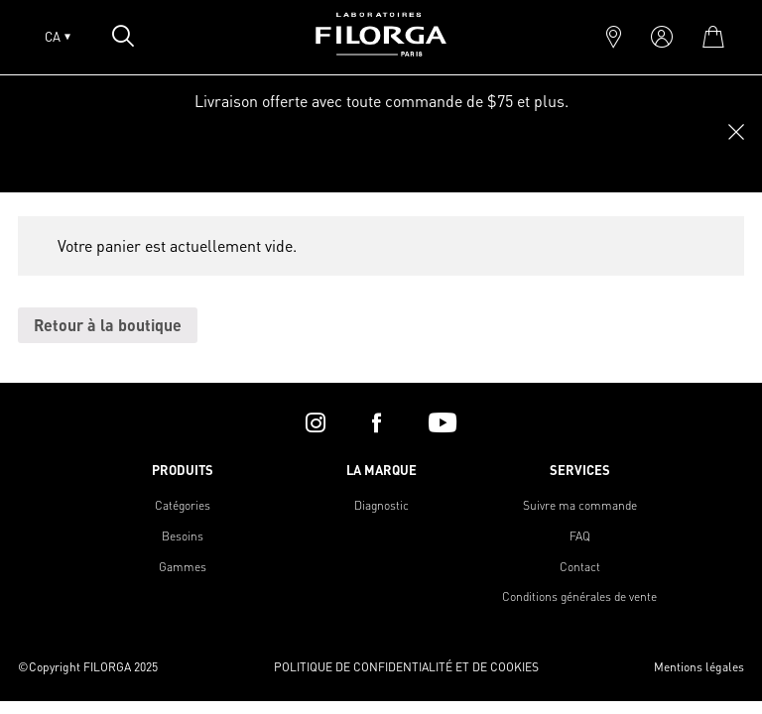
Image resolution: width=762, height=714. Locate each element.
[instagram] (315, 422)
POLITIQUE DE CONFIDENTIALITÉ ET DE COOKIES (406, 666)
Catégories (182, 505)
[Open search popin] (123, 36)
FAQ (580, 536)
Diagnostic (381, 505)
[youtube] (442, 422)
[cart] (712, 37)
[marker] (613, 37)
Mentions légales (699, 666)
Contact (580, 566)
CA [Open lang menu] (57, 37)
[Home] (381, 50)
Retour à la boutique (108, 324)
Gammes (182, 566)
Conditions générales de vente (579, 596)
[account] (662, 37)
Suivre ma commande (580, 505)
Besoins (182, 536)
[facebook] (376, 422)
